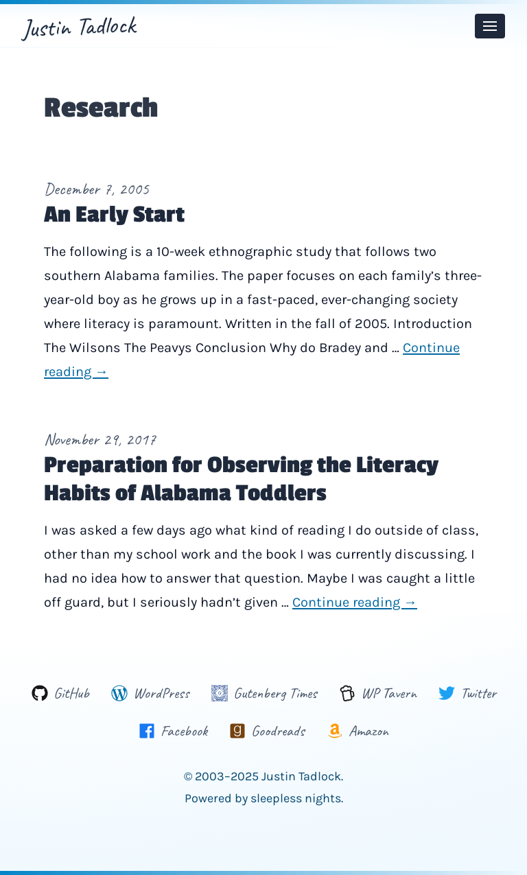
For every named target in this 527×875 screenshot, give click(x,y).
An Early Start (114, 215)
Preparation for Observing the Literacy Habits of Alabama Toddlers (241, 479)
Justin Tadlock (78, 26)
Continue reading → (354, 602)
